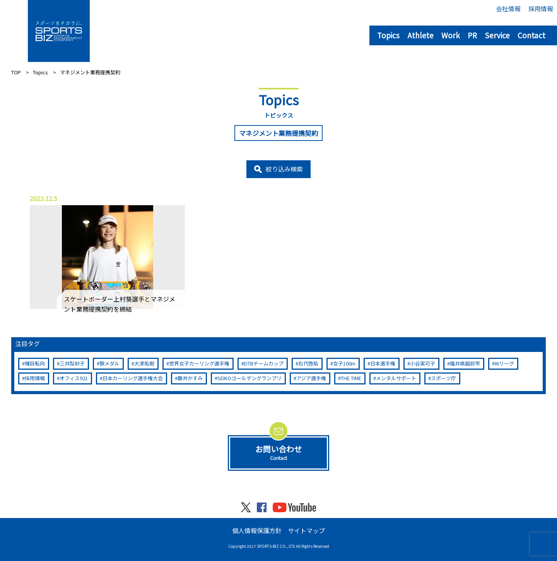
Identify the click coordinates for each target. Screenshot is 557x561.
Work (450, 35)
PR (472, 35)
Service (497, 35)
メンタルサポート (396, 378)
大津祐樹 (144, 363)
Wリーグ (504, 363)
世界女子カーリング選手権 (199, 363)
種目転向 (35, 363)
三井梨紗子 (72, 363)
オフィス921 (74, 378)
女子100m (344, 363)
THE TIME (351, 378)
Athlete (420, 35)
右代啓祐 (308, 363)
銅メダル (109, 363)
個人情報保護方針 (257, 530)
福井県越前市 (465, 363)
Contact (531, 35)
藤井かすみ (190, 378)
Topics (388, 35)
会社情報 (508, 8)
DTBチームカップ (264, 363)
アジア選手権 (311, 378)
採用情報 (540, 8)
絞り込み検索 (284, 168)
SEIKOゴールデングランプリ (249, 378)
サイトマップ (306, 530)
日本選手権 (382, 363)
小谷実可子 (422, 363)
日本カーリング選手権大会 (133, 378)
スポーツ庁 (443, 378)
